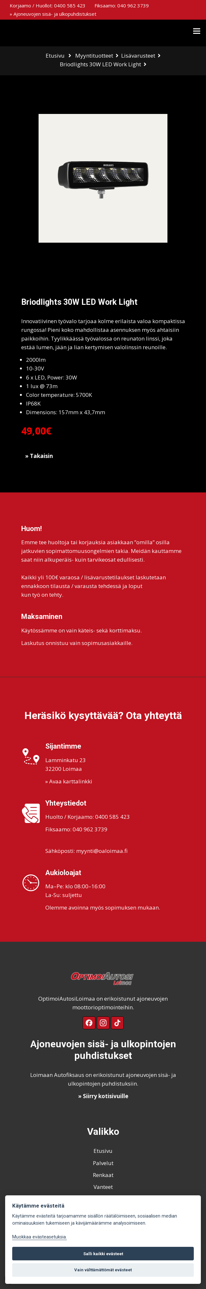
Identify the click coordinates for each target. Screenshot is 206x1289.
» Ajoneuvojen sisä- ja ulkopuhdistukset (53, 14)
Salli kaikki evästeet (103, 1253)
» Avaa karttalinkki (68, 781)
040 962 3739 (133, 5)
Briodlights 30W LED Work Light (100, 64)
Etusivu (55, 55)
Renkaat (103, 1175)
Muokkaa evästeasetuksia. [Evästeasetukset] (39, 1237)
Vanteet (103, 1187)
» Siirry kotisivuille (103, 1096)
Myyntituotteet (94, 55)
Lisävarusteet (138, 55)
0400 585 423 (69, 5)
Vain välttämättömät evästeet (103, 1269)
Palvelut (103, 1163)
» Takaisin (39, 456)
